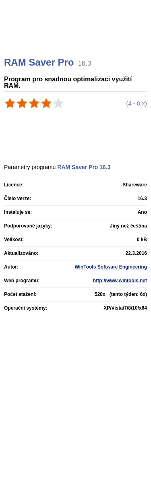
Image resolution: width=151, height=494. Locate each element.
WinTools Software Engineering (110, 267)
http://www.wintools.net (120, 280)
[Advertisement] (76, 38)
